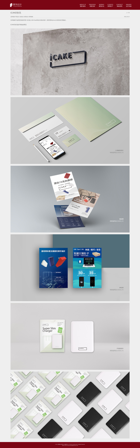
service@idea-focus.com (73, 445)
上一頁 (128, 12)
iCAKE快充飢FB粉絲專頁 (19, 24)
